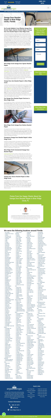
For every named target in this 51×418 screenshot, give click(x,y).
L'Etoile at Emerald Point (20, 343)
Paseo (28, 323)
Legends (17, 365)
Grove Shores (18, 269)
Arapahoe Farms (8, 237)
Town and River (41, 318)
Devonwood (7, 350)
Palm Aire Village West (31, 306)
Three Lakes (40, 311)
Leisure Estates (19, 368)
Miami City (29, 252)
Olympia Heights (30, 296)
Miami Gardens (30, 253)
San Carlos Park (41, 242)
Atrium (6, 241)
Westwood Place (41, 363)
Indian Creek (18, 320)
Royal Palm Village (41, 237)
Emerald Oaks (7, 375)
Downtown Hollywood (9, 359)
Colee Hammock (8, 314)
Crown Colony (7, 339)
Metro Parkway (29, 246)
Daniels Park (7, 348)
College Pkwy (7, 316)
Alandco (6, 235)
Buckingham (7, 284)
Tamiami (39, 284)
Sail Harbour (40, 240)
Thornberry (40, 309)
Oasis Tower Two (30, 292)
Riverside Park (40, 233)
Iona (17, 323)
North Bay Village (30, 277)
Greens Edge (18, 268)
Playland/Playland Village (31, 342)
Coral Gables (7, 323)
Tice (39, 312)
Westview (39, 360)
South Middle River (41, 258)
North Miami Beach (30, 283)
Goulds (17, 264)
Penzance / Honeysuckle (31, 328)
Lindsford (17, 372)
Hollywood (18, 303)
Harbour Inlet (18, 278)
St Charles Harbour (41, 261)
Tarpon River (40, 288)
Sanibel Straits (40, 246)
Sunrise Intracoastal (41, 273)
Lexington (18, 369)
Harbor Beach (18, 273)
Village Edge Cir (41, 340)
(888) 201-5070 (42, 2)
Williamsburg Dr (41, 370)
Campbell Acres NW (8, 289)
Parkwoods (29, 322)
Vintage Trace (40, 343)
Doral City (7, 354)
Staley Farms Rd (41, 262)
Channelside (7, 302)
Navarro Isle (29, 274)
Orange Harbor (29, 298)
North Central (29, 279)
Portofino (28, 350)
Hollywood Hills (19, 307)
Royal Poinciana (41, 238)
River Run (28, 373)
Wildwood (39, 369)
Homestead (18, 314)
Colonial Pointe (7, 318)
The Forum (40, 293)
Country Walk (7, 335)
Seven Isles (40, 247)
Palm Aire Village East (31, 304)
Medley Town (29, 242)
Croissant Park (7, 337)
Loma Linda (18, 375)
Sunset (39, 276)
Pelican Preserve (30, 325)
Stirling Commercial (41, 263)
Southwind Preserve (41, 259)
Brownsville (7, 283)
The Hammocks (41, 294)
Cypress (6, 343)
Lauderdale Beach (19, 354)
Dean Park (7, 349)
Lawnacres (18, 363)
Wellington (40, 348)
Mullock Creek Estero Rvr (31, 269)
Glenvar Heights (19, 259)
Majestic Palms (19, 377)
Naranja (28, 273)
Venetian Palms (41, 329)
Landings (17, 352)
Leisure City (18, 367)
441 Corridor (7, 232)
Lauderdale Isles (19, 357)
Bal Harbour (7, 243)
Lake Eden (18, 347)
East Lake (7, 368)
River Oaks (29, 372)
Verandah (39, 335)
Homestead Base (19, 316)
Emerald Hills (7, 374)
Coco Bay (7, 313)
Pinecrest (28, 337)
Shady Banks (40, 248)
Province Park (29, 355)
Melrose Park (29, 245)
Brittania (6, 278)
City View (6, 309)
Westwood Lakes (41, 362)
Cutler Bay (7, 342)
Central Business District (9, 299)
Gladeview (18, 257)
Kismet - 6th (18, 339)
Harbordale (18, 276)
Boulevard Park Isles (8, 269)
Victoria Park (40, 339)
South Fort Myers (41, 254)
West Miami (40, 353)
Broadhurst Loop (8, 279)
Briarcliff (6, 274)
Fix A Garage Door (31, 389)
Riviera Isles (40, 235)
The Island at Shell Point (42, 297)
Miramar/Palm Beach (31, 262)
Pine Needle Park (30, 332)
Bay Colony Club (8, 247)
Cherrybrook (7, 306)
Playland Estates (30, 340)
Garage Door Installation (31, 390)
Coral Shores (7, 329)
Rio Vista (28, 365)
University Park (40, 325)
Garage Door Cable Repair (42, 395)
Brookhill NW (7, 281)
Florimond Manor (19, 243)
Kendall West (18, 337)
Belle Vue (7, 256)
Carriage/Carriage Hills (9, 293)
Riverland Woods (30, 378)
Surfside (39, 279)
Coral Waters (7, 332)
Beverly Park (7, 261)
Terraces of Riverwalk (42, 289)
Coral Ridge (7, 324)
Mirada (28, 261)
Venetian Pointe (41, 330)
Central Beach (7, 298)
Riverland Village (30, 377)
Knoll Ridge (18, 342)
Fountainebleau (19, 248)
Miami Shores (29, 256)
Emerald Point (7, 377)
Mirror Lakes (29, 263)
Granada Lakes (18, 266)
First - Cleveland (19, 237)
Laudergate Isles (19, 360)
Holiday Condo (18, 302)
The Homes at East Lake (42, 296)
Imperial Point (18, 319)
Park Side (28, 318)
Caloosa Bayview (8, 286)
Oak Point (29, 286)
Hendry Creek (18, 287)
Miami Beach (29, 251)
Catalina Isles (7, 296)
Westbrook (40, 357)
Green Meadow (19, 267)
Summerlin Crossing (41, 268)
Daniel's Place (7, 345)
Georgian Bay (18, 256)
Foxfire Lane (18, 250)
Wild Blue (39, 367)
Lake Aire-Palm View (19, 345)
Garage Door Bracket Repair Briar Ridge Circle (29, 11)
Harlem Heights (19, 281)
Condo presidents (8, 322)
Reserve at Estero (30, 362)
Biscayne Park (7, 263)
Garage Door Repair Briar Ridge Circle (13, 11)
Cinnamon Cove (8, 308)
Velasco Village (41, 328)
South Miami (40, 256)
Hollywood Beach (19, 304)
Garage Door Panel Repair (42, 393)
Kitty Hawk (18, 340)
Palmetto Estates (30, 309)
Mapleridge (29, 232)
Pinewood (29, 338)
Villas (39, 342)
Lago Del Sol (18, 344)
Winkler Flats (40, 373)
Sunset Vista (40, 278)
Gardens (17, 252)
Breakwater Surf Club (9, 272)
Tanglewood (40, 287)
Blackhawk (7, 264)
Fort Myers (18, 247)
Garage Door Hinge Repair (42, 390)
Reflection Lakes (30, 360)
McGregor (29, 241)
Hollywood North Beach (20, 309)
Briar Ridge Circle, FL (15, 410)
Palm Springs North (30, 307)
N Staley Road (29, 272)
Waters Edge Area (41, 347)
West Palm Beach (41, 354)
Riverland (28, 374)
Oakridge (28, 288)
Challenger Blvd (8, 301)
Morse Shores (29, 268)
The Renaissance (41, 303)
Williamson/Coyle (41, 372)
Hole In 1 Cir (18, 301)
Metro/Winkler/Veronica (31, 248)
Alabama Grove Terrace (9, 233)
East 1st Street (7, 367)
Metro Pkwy (29, 247)
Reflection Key (29, 359)
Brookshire (7, 282)
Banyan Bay (7, 245)
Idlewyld (17, 318)
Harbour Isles (18, 279)
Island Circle (18, 324)
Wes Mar (39, 349)
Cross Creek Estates (8, 338)
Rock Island (40, 236)
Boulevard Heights (8, 268)
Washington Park (41, 345)
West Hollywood (41, 350)
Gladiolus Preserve (19, 258)
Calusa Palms (7, 287)
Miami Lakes (29, 254)
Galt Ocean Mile (19, 251)
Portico (28, 349)
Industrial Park (18, 322)
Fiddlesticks (18, 236)
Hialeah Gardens (19, 294)
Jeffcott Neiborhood (19, 329)
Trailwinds (40, 322)
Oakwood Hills (29, 289)
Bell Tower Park (8, 252)
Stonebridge (40, 264)
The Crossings (40, 291)
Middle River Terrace (30, 258)
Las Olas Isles (18, 353)
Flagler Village (18, 240)
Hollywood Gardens (19, 306)
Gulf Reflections (19, 272)
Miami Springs (29, 257)
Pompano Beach (30, 347)
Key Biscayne (18, 338)
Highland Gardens (19, 296)
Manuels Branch (19, 378)
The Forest (40, 292)
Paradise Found (30, 314)
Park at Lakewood (30, 316)
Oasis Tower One (30, 291)
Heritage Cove (18, 288)
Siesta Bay (40, 251)
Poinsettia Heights (30, 344)
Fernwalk (17, 235)
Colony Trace (7, 320)
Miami (28, 250)
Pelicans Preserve (30, 327)
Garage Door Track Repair (42, 389)
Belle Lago (7, 253)
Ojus (28, 293)
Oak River (28, 287)
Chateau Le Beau (8, 303)
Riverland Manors (30, 375)
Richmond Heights (30, 363)
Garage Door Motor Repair (42, 392)
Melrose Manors (30, 243)
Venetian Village (41, 332)
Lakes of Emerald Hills (20, 350)
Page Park (29, 302)
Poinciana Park (29, 343)
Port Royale (29, 348)
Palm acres (29, 303)
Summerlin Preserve (41, 271)
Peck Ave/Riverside (30, 324)
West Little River (41, 352)
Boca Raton (7, 266)
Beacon (6, 251)
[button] (21, 210)
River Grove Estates (30, 370)
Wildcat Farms (40, 368)
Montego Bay (29, 264)
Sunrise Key (40, 274)
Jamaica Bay (18, 328)
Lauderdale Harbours (20, 355)
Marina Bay (29, 235)
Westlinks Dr (40, 359)
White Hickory (40, 365)
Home (5, 11)
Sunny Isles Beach (41, 272)
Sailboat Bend (40, 241)
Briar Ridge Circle (8, 273)
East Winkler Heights (9, 369)
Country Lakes (7, 334)
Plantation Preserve (30, 339)
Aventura (6, 242)
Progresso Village (30, 354)
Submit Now (40, 64)
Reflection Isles (30, 358)
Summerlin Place (41, 269)
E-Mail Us (15, 407)
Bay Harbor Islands (8, 248)
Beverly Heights (8, 258)
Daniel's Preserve (8, 347)
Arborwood (7, 238)
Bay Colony (7, 246)
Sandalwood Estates (41, 243)
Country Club (7, 333)
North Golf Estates (30, 281)
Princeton (28, 352)
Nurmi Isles (29, 284)
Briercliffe (7, 277)
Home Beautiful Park (19, 313)
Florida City (18, 242)
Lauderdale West (19, 359)
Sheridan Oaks (40, 250)
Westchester (40, 358)
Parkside (28, 320)
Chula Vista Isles (8, 307)
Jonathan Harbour (19, 332)
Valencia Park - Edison (42, 327)
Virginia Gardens (41, 344)
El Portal (6, 373)
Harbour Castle (18, 277)
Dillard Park (7, 352)
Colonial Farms (7, 317)
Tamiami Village (41, 286)
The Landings (40, 299)
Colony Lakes (7, 319)
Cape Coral (7, 291)
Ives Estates (18, 327)
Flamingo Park (18, 241)
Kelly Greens (18, 333)
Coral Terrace (7, 330)
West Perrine (40, 355)
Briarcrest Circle (8, 276)
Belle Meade (7, 254)
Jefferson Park (18, 330)
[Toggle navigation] (48, 7)
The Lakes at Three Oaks (42, 298)
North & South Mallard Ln (31, 276)
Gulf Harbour (18, 271)
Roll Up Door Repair (31, 394)
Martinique (29, 238)
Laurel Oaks (18, 362)
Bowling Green (7, 271)
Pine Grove (29, 329)
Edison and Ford (8, 372)
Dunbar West (7, 363)
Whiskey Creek (40, 364)
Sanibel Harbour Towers (42, 245)
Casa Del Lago (7, 294)
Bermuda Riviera (8, 257)
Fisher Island (18, 238)
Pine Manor (29, 330)
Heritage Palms (19, 291)
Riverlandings (40, 232)
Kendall (17, 335)
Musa (28, 271)
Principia (28, 353)
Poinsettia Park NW (30, 345)
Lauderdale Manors (19, 358)
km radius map (40, 89)
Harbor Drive (18, 274)
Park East (28, 317)
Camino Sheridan (8, 288)
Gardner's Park (18, 253)
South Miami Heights (42, 257)
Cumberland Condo (8, 340)
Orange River (29, 299)
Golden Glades (18, 262)
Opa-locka (29, 297)
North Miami (29, 282)
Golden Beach (18, 261)
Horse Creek (18, 317)
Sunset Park (40, 277)
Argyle (6, 240)
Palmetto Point (29, 313)
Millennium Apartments (31, 259)
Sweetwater (40, 281)
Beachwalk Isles (8, 250)
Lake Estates (18, 348)
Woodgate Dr (40, 374)
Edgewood (7, 370)
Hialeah (17, 293)
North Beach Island (30, 278)
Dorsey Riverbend (8, 355)
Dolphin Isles (7, 353)
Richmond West (30, 364)
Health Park (18, 283)
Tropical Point (40, 323)
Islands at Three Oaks (20, 325)
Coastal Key (7, 311)
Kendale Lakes (18, 334)
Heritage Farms (19, 289)
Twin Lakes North (41, 324)
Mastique (28, 240)
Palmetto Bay (29, 308)
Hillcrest (17, 297)
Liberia (17, 370)
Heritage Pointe (19, 292)
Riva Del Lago (29, 367)
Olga (28, 294)
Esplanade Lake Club (9, 378)
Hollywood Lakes (19, 308)
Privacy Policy (42, 396)
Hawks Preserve (19, 282)
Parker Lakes (29, 319)
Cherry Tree (7, 304)
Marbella (28, 233)
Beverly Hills (7, 259)
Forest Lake (18, 245)
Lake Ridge (18, 349)
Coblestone (7, 312)
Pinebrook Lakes (30, 335)
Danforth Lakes (8, 344)
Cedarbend (7, 297)
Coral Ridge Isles (8, 328)
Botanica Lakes (8, 267)
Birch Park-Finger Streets (9, 262)
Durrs (6, 364)
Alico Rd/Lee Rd (8, 236)
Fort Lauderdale (19, 246)
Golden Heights (19, 263)
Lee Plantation (18, 364)
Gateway (17, 254)
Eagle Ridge (7, 365)
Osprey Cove (29, 301)
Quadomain (29, 357)
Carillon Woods (7, 292)
